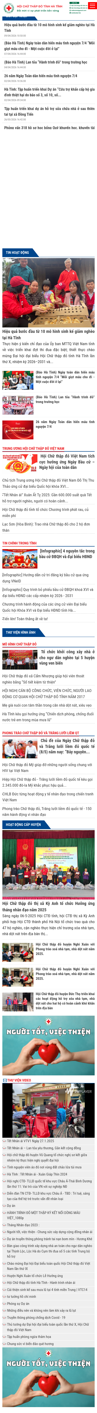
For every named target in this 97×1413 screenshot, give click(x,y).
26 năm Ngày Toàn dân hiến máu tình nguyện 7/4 (40, 76)
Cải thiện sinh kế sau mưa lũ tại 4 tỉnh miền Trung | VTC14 (47, 1290)
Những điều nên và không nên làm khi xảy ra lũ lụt (41, 1310)
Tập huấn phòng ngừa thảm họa (29, 1337)
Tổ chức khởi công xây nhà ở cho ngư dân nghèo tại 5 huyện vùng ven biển (67, 657)
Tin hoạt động (17, 252)
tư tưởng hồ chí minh (21, 1296)
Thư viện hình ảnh (20, 632)
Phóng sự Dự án (18, 1304)
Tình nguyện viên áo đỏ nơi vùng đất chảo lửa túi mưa (44, 1167)
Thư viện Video (19, 1080)
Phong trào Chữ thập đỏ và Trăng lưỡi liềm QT (40, 733)
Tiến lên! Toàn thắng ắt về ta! (25, 618)
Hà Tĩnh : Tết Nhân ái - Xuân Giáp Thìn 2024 (37, 1174)
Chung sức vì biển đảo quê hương (30, 1344)
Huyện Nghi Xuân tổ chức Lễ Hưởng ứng (35, 1276)
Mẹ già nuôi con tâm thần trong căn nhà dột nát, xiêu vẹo (47, 705)
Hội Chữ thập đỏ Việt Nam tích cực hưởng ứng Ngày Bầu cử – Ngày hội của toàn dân (67, 462)
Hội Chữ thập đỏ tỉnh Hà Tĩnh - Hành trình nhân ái (41, 1283)
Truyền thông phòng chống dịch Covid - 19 (36, 1317)
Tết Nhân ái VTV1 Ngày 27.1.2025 (30, 1141)
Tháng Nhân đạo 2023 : (23, 1225)
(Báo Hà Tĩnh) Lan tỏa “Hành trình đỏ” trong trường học (45, 62)
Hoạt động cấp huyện (23, 825)
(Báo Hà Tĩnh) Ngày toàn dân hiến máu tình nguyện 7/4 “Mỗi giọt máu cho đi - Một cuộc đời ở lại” (65, 377)
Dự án (11, 1206)
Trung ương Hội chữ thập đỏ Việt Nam (33, 448)
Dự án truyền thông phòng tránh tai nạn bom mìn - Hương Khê (49, 1239)
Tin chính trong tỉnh (19, 543)
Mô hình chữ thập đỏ (19, 644)
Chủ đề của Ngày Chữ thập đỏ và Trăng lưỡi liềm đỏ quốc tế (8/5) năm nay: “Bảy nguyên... (67, 746)
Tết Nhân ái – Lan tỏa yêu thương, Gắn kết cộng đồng (44, 1148)
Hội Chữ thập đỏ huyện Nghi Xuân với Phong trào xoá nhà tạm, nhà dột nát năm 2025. (65, 949)
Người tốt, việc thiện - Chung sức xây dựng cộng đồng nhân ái (49, 1232)
